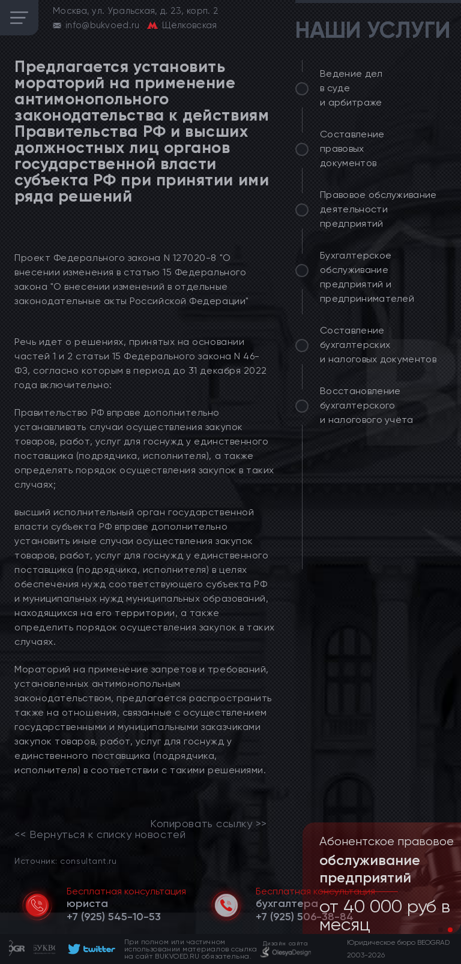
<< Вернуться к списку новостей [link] (99, 834)
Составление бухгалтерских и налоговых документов (378, 345)
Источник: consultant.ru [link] (65, 860)
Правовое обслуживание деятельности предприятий (378, 209)
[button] (440, 929)
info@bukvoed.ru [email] (102, 25)
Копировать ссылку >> (208, 823)
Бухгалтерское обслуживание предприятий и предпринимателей (367, 277)
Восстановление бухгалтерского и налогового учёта (367, 405)
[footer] (89, 949)
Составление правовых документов (352, 148)
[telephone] (114, 916)
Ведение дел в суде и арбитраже (351, 88)
